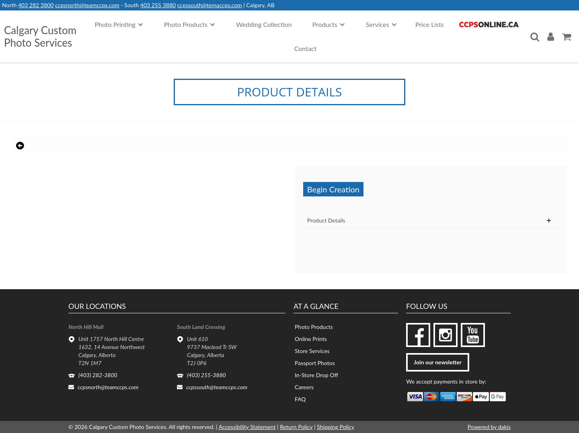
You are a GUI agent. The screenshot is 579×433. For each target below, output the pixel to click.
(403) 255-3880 (206, 375)
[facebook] (418, 335)
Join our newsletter (438, 362)
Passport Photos (315, 362)
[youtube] (473, 335)
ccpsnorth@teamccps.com (87, 5)
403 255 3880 (158, 5)
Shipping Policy (335, 426)
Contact (305, 48)
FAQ (300, 399)
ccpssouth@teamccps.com (216, 387)
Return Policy (296, 426)
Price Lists (429, 24)
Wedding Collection (264, 24)
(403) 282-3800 (97, 375)
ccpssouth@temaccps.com (209, 5)
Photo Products (314, 326)
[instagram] (445, 335)
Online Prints (311, 338)
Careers (304, 387)
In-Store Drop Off (316, 375)
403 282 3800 (35, 5)
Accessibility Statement (247, 426)
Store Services (312, 350)
